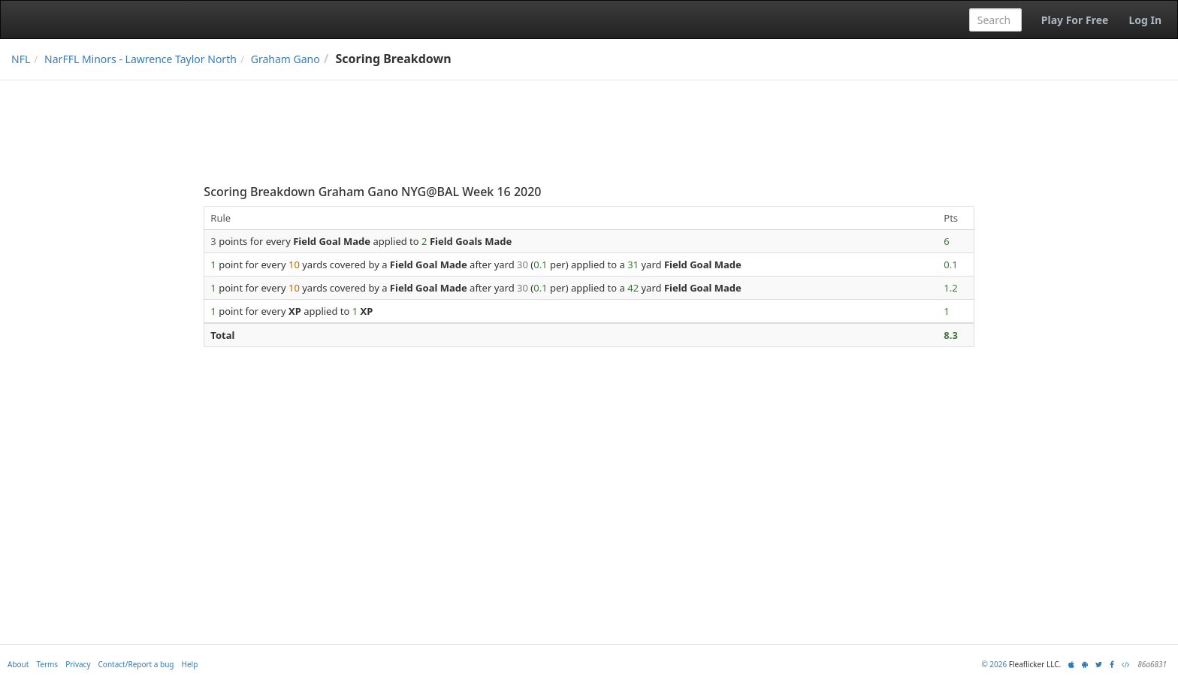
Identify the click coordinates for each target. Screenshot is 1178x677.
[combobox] (995, 20)
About (18, 664)
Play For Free (1075, 20)
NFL (20, 59)
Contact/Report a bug (136, 664)
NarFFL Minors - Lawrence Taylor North (140, 59)
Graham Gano (285, 59)
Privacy (77, 664)
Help (190, 664)
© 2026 (994, 664)
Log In (1144, 20)
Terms (47, 664)
